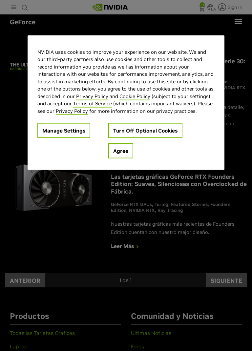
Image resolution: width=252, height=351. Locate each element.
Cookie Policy (134, 96)
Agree (120, 151)
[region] (126, 102)
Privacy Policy (92, 96)
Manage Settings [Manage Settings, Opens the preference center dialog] (63, 130)
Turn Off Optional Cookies (145, 130)
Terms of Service (92, 103)
